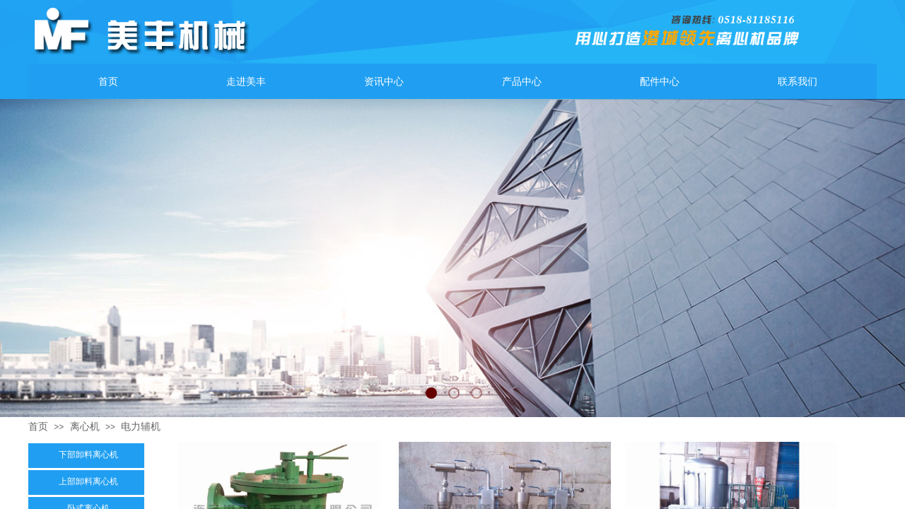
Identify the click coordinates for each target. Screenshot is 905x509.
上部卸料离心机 (88, 481)
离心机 (85, 426)
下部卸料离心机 (88, 455)
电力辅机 (140, 426)
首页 (38, 426)
